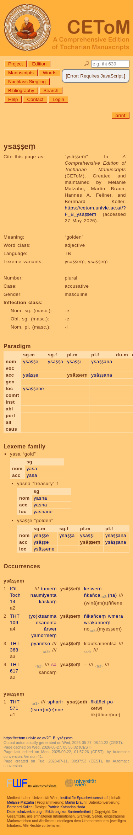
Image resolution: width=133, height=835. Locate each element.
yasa (32, 468)
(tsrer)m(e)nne (47, 709)
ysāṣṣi (74, 361)
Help (13, 99)
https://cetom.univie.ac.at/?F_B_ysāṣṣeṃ (38, 738)
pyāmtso (40, 643)
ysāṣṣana (101, 361)
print (121, 115)
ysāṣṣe (30, 361)
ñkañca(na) (100, 595)
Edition (39, 64)
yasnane (43, 511)
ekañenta (46, 622)
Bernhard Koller (19, 807)
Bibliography (21, 90)
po (110, 701)
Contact (35, 99)
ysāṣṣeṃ (70, 588)
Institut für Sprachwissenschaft (84, 798)
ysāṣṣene (33, 388)
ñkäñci (97, 701)
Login (58, 99)
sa (54, 664)
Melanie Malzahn (20, 802)
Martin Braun (75, 802)
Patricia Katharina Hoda (66, 807)
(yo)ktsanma (43, 616)
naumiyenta (44, 595)
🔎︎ (87, 64)
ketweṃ (93, 588)
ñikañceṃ (95, 616)
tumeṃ (49, 588)
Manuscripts (21, 72)
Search (50, 90)
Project (15, 64)
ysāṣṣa (55, 361)
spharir (55, 701)
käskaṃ (48, 601)
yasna (40, 498)
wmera (115, 616)
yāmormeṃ (44, 635)
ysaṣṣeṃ (77, 701)
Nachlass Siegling (27, 81)
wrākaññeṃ (97, 622)
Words (49, 72)
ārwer (50, 629)
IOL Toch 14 (15, 595)
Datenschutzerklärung (24, 812)
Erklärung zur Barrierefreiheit (68, 812)
